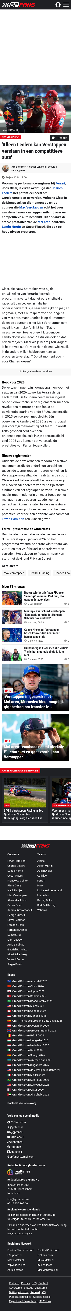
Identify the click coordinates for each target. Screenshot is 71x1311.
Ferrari (60, 183)
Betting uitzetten (19, 1292)
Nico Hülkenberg (17, 954)
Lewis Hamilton (13, 519)
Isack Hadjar (14, 890)
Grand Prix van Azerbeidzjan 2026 (29, 1060)
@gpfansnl (15, 1132)
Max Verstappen (10, 137)
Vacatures (41, 1287)
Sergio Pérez (14, 964)
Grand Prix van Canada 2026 (26, 1010)
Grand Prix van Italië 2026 (25, 1050)
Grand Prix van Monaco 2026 (27, 1015)
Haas (40, 885)
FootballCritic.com (48, 1250)
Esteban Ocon (15, 924)
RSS (34, 1283)
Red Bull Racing (39, 573)
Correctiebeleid (42, 1296)
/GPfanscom (16, 1122)
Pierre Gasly (14, 885)
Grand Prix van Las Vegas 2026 (28, 1084)
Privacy (25, 1283)
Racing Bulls (44, 900)
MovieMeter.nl (15, 1260)
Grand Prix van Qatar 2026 (25, 1089)
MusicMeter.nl (45, 1260)
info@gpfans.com (18, 1199)
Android (35, 1292)
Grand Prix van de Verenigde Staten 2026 (33, 1069)
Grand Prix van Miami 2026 (25, 1005)
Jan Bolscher (18, 166)
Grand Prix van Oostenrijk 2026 (28, 1025)
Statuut (28, 1287)
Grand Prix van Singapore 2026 (28, 1065)
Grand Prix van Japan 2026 (25, 991)
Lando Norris (11, 227)
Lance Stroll (14, 934)
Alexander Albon (17, 900)
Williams (42, 910)
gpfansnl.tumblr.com (20, 1156)
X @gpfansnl (15, 1127)
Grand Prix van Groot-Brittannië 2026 (31, 1030)
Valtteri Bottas (15, 959)
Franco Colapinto (17, 880)
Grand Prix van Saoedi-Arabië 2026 (30, 1001)
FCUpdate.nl (14, 1255)
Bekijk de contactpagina (19, 1233)
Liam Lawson (15, 939)
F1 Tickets (45, 1301)
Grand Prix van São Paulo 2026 (28, 1079)
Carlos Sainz (14, 905)
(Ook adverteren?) (27, 1103)
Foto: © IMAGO (10, 130)
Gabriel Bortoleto (17, 949)
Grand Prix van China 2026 (25, 986)
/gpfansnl (14, 1146)
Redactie (14, 1283)
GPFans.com (45, 1255)
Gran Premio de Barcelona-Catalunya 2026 (34, 1020)
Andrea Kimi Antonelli (19, 910)
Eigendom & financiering (23, 1301)
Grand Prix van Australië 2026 (27, 981)
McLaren (44, 222)
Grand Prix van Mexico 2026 (26, 1074)
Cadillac (42, 875)
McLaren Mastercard (49, 890)
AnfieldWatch (15, 1269)
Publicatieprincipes (20, 1296)
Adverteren (15, 1287)
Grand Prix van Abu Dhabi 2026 (28, 1094)
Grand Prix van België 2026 (25, 1035)
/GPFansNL (16, 1136)
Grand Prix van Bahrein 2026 (26, 996)
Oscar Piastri (15, 875)
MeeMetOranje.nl (47, 1269)
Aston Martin (45, 865)
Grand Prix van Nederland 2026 (28, 1045)
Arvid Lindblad (15, 944)
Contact (43, 1283)
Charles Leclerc (16, 865)
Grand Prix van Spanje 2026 (26, 1055)
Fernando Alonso (17, 929)
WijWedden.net (16, 1264)
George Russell (16, 915)
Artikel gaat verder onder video (36, 371)
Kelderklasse (44, 1264)
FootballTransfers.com (20, 1250)
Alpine (40, 860)
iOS (44, 1292)
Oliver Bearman (16, 919)
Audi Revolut (44, 870)
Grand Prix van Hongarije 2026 (27, 1040)
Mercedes (43, 895)
